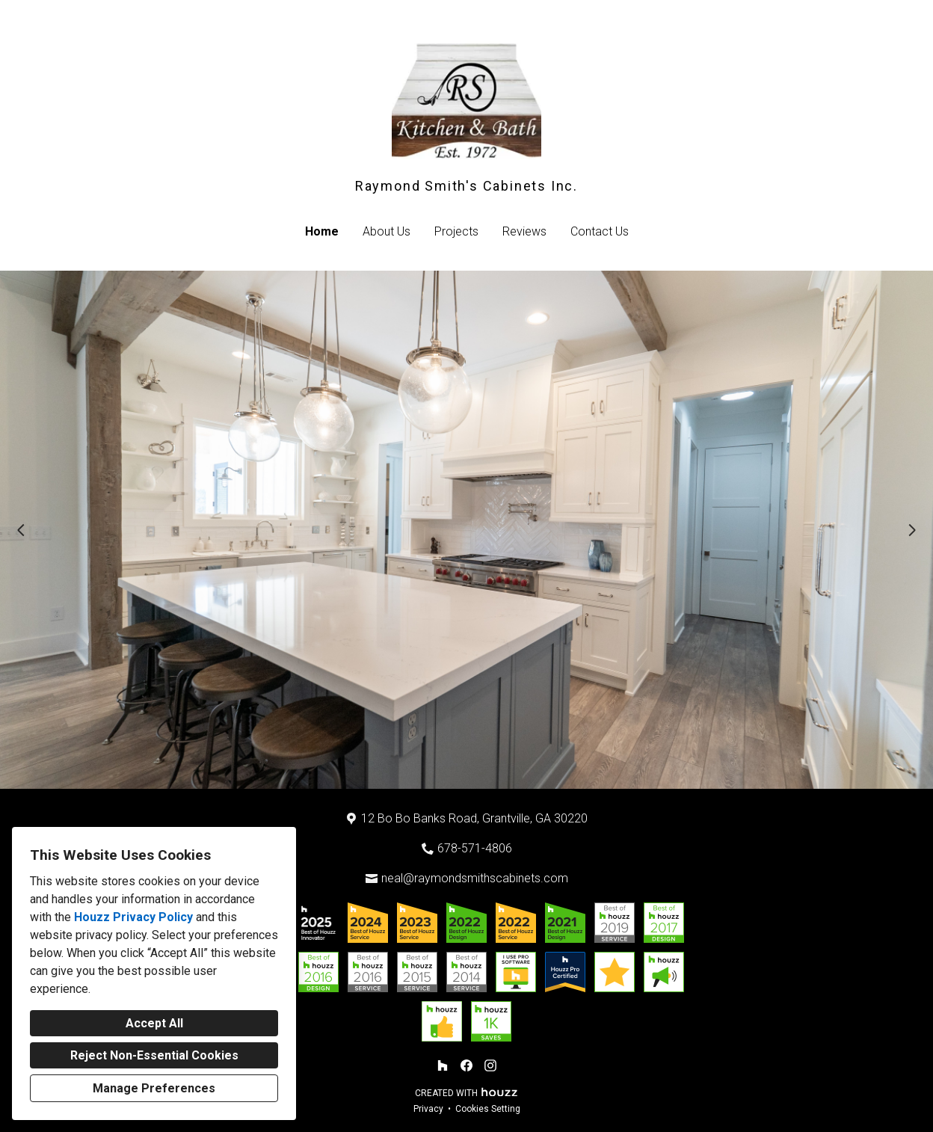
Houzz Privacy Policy (133, 917)
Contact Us (599, 231)
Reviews (524, 231)
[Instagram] (490, 1065)
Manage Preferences (154, 1088)
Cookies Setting (487, 1109)
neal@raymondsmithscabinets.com (474, 878)
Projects (456, 231)
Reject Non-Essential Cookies (154, 1055)
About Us (386, 231)
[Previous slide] (21, 530)
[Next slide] (912, 530)
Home (322, 231)
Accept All (154, 1023)
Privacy (428, 1109)
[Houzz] (442, 1065)
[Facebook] (466, 1065)
